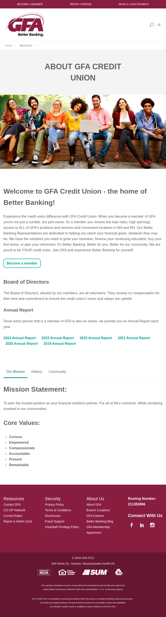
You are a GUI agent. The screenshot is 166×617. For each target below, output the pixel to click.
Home (9, 45)
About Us (25, 45)
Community (57, 371)
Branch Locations (98, 510)
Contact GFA (12, 504)
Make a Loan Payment (134, 4)
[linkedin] (142, 525)
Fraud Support (54, 521)
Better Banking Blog (99, 521)
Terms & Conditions (58, 510)
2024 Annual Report (19, 338)
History (36, 371)
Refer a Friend (80, 4)
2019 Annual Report (59, 343)
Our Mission (15, 371)
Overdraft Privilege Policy (62, 527)
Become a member (22, 263)
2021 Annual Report (134, 338)
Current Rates (12, 515)
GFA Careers (95, 515)
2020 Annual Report (21, 343)
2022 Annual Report (96, 338)
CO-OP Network (14, 510)
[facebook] (132, 525)
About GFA (93, 504)
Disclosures (53, 515)
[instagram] (153, 525)
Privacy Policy (54, 504)
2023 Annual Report (58, 338)
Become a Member (30, 4)
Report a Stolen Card (17, 521)
